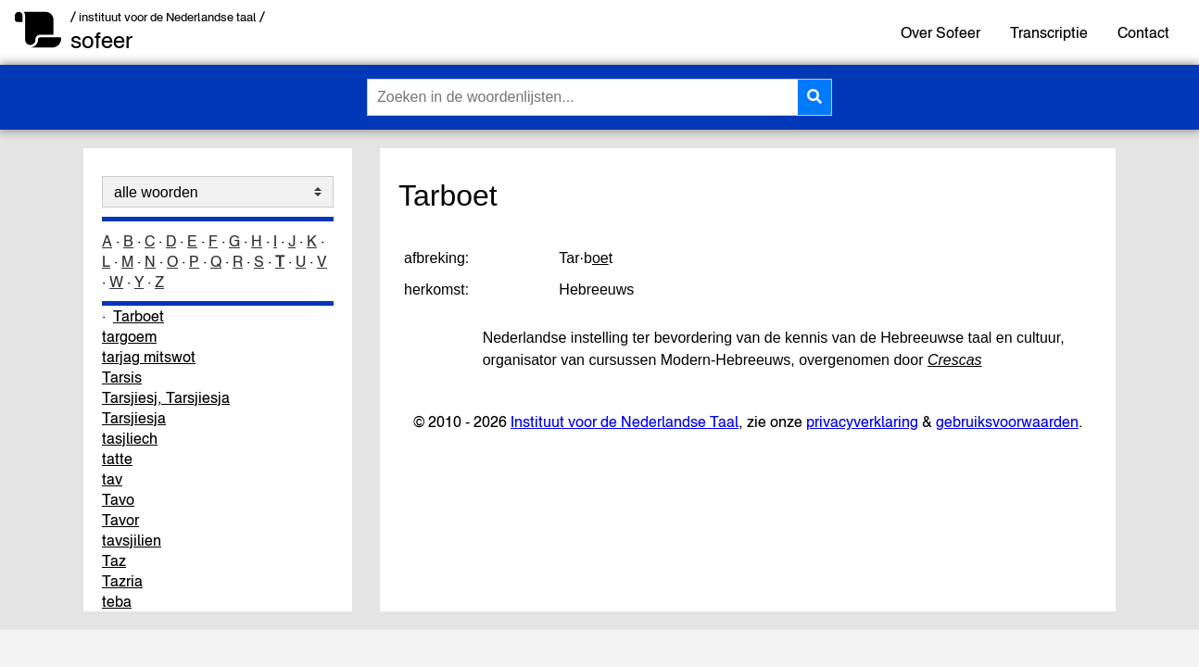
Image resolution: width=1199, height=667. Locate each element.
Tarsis (122, 377)
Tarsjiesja (134, 418)
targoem (129, 336)
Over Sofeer (940, 32)
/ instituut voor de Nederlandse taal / (167, 17)
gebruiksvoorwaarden (1007, 421)
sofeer (101, 40)
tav (112, 479)
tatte (117, 458)
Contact (1143, 32)
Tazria (122, 581)
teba (117, 601)
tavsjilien (131, 540)
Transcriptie (1049, 32)
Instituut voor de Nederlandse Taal (624, 421)
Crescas (955, 360)
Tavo (118, 499)
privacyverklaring (862, 421)
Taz (114, 560)
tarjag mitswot (149, 356)
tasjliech (130, 438)
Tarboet (138, 316)
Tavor (120, 520)
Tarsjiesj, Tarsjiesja (166, 397)
